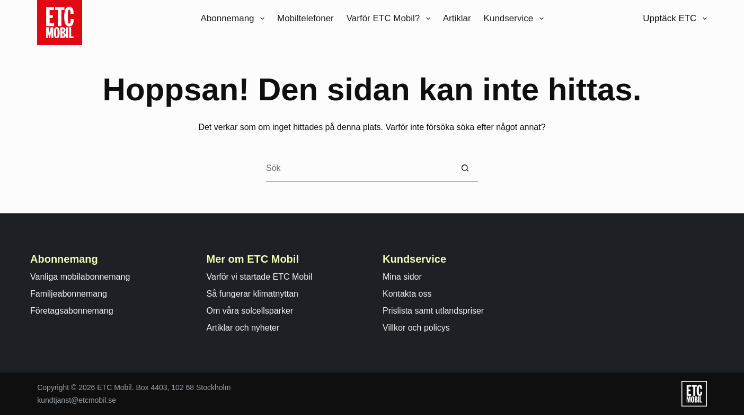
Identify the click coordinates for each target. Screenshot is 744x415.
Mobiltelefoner (305, 18)
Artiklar (457, 18)
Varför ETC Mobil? (391, 18)
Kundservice (516, 18)
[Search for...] (358, 168)
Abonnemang (234, 18)
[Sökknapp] (464, 168)
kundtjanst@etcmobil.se (76, 400)
